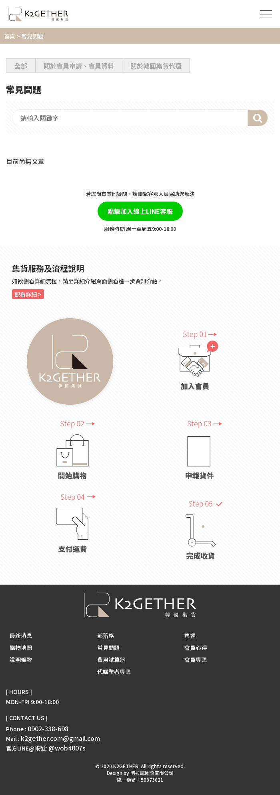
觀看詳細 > (28, 294)
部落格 (105, 636)
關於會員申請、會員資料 (79, 66)
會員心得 (195, 648)
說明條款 (21, 660)
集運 (190, 636)
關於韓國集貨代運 (156, 66)
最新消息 (21, 636)
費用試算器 (111, 660)
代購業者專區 (114, 672)
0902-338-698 (48, 728)
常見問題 (108, 648)
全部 (20, 66)
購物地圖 (21, 648)
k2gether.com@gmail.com (60, 738)
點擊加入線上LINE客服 (140, 211)
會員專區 (195, 660)
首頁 (9, 36)
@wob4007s (67, 748)
